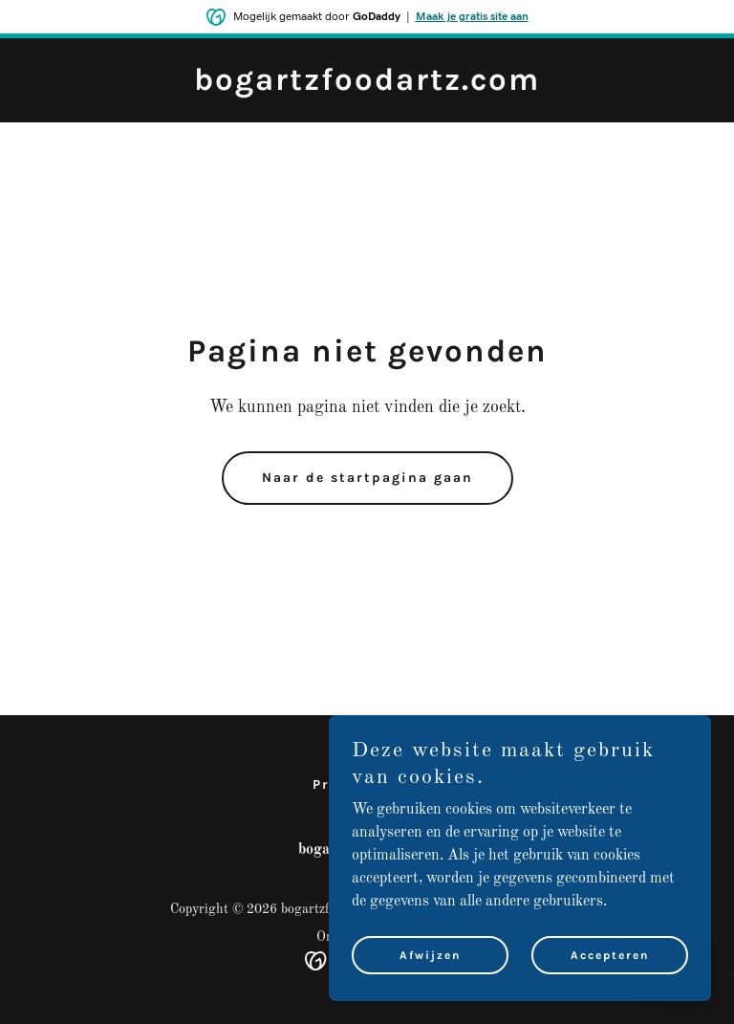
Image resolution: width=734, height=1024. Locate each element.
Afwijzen (430, 955)
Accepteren (610, 955)
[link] (367, 86)
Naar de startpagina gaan (367, 477)
